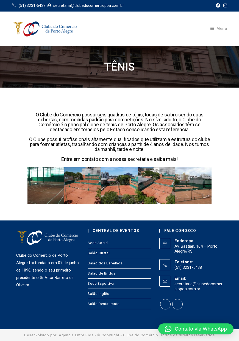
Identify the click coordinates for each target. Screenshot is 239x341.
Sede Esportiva (101, 283)
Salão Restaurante (103, 304)
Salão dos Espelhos (105, 263)
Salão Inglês (98, 294)
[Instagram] (177, 304)
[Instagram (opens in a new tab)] (224, 6)
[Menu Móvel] (218, 28)
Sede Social (98, 243)
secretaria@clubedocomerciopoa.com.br (198, 286)
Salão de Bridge (101, 273)
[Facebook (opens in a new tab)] (218, 6)
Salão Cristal (99, 253)
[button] (196, 328)
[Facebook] (165, 304)
